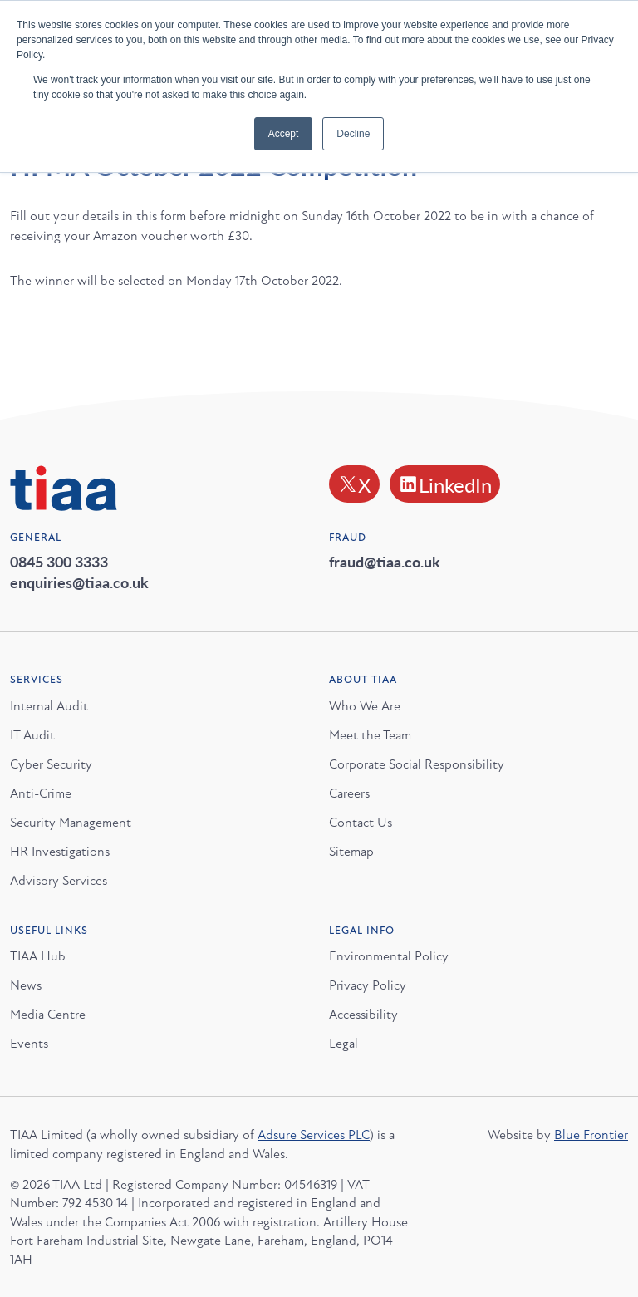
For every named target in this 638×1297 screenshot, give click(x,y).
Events (29, 1043)
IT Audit (32, 734)
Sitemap (351, 851)
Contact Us (360, 821)
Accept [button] (283, 134)
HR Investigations (60, 851)
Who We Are (364, 705)
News (26, 985)
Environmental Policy (389, 956)
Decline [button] (353, 134)
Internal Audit (49, 705)
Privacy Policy (367, 985)
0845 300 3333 (59, 561)
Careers (349, 792)
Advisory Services (58, 880)
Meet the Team (370, 734)
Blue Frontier (591, 1135)
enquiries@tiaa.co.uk (79, 582)
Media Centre (48, 1014)
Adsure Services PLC (314, 1135)
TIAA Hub (38, 956)
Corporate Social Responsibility (416, 763)
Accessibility (363, 1014)
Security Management (70, 821)
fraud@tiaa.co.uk (384, 561)
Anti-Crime (40, 792)
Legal (343, 1043)
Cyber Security (51, 763)
